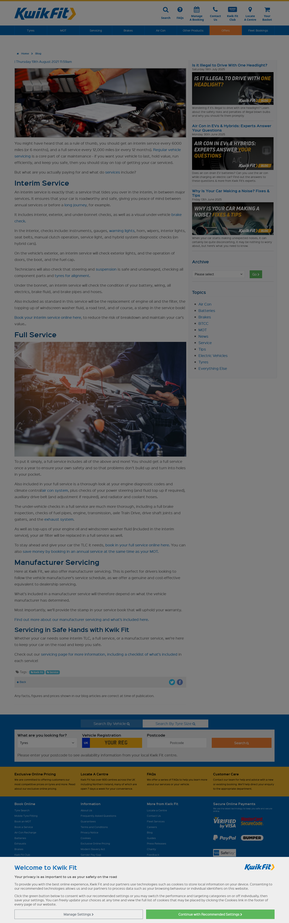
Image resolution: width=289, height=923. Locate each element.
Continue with (210, 914)
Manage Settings (79, 914)
